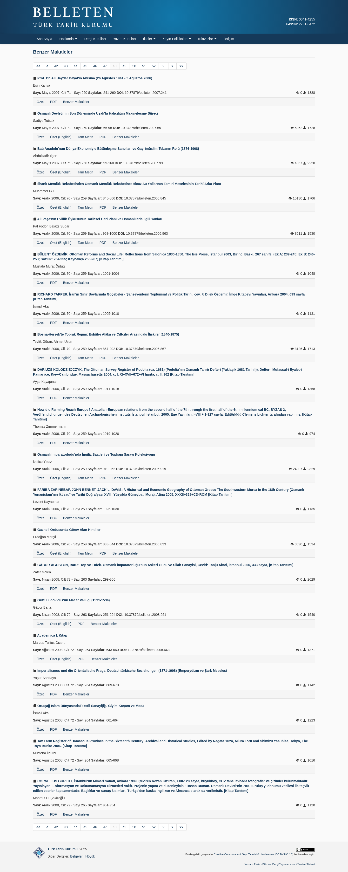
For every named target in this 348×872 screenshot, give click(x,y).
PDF (53, 102)
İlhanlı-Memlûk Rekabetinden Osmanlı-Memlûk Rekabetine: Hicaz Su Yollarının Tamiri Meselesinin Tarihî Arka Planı (127, 184)
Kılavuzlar (207, 39)
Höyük (90, 856)
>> (181, 66)
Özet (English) (61, 137)
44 (76, 66)
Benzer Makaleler (76, 102)
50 (134, 66)
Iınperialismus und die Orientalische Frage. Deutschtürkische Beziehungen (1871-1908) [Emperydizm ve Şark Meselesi (130, 671)
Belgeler (76, 856)
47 (105, 66)
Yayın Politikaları (177, 39)
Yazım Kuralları (124, 39)
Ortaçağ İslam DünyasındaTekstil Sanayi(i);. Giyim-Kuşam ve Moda (88, 706)
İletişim (229, 39)
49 (125, 66)
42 (56, 66)
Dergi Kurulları (95, 39)
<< (38, 66)
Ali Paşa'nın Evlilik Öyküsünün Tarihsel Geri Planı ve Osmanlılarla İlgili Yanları (97, 219)
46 (95, 66)
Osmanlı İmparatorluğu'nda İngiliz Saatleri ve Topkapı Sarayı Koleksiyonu (94, 454)
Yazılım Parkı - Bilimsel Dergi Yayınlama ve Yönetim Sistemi (279, 864)
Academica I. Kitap (50, 635)
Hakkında (68, 39)
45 (85, 66)
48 (115, 66)
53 (164, 66)
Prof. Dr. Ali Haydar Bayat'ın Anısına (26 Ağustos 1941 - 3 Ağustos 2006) (92, 78)
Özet (40, 102)
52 (154, 66)
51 (144, 66)
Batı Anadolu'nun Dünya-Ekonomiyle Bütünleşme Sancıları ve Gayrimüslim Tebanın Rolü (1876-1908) (116, 149)
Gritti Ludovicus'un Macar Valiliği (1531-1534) (71, 600)
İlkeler (149, 39)
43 (66, 66)
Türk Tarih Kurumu (62, 849)
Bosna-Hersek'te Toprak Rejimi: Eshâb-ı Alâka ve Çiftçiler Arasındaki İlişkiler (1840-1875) (106, 334)
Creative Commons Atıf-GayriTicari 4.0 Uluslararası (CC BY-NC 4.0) (254, 854)
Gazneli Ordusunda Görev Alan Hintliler (66, 530)
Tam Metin (85, 137)
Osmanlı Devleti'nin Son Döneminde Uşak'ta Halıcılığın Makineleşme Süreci (95, 113)
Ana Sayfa (44, 39)
